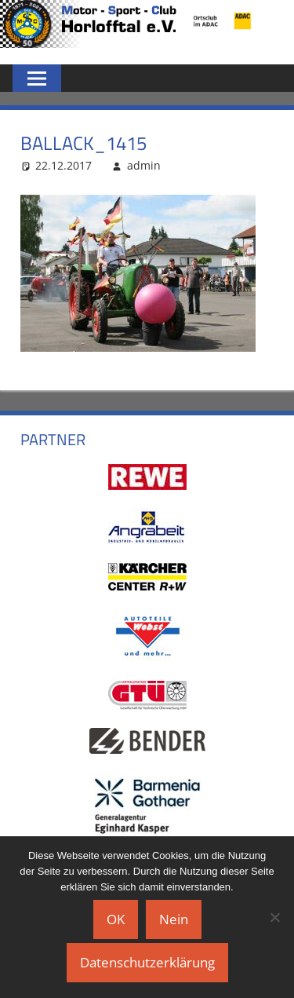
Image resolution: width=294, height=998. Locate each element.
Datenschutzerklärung (147, 962)
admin (144, 165)
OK (116, 919)
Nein (173, 919)
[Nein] (274, 917)
